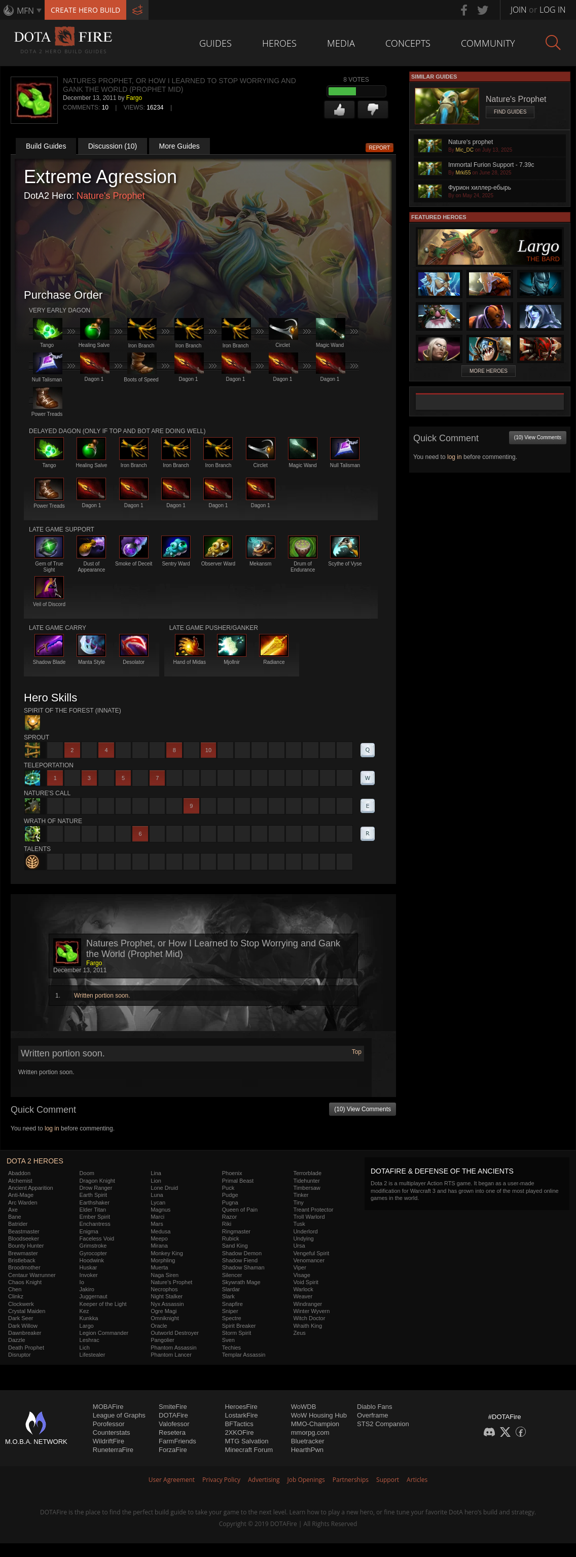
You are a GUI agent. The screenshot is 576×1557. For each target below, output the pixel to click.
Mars (157, 1224)
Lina (156, 1173)
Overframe (372, 1415)
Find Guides (510, 112)
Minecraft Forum (249, 1450)
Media (341, 43)
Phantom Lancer (171, 1355)
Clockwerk (21, 1304)
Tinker (300, 1195)
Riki (226, 1224)
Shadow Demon (242, 1253)
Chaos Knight (25, 1282)
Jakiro (87, 1289)
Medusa (160, 1231)
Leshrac (89, 1340)
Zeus (299, 1333)
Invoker (89, 1275)
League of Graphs (119, 1415)
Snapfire (232, 1304)
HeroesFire (241, 1406)
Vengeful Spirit (311, 1253)
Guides (215, 43)
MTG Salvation (246, 1441)
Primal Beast (238, 1181)
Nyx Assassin (167, 1304)
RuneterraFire (113, 1450)
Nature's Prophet (111, 196)
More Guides (179, 146)
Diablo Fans (374, 1406)
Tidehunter (306, 1181)
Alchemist (20, 1181)
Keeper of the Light (103, 1304)
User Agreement (172, 1479)
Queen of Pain (240, 1210)
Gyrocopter (93, 1253)
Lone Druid (164, 1188)
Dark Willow (23, 1326)
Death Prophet (26, 1347)
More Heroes (489, 371)
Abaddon (19, 1173)
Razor (229, 1217)
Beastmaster (24, 1231)
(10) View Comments (362, 1109)
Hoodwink (92, 1260)
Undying (303, 1238)
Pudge (230, 1195)
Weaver (302, 1296)
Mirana (159, 1246)
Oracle (159, 1326)
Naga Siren (164, 1275)
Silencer (232, 1275)
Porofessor (109, 1424)
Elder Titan (93, 1210)
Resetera (172, 1432)
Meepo (159, 1238)
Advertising (264, 1479)
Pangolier (162, 1340)
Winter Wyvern (311, 1311)
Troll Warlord (309, 1217)
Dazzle (16, 1340)
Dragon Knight (97, 1181)
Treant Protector (313, 1210)
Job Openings (306, 1479)
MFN (25, 10)
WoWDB (303, 1406)
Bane (14, 1217)
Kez (84, 1311)
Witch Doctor (309, 1318)
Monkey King (167, 1253)
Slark (228, 1296)
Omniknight (165, 1318)
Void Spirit (305, 1282)
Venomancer (309, 1260)
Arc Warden (23, 1202)
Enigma (89, 1231)
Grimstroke (93, 1246)
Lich (85, 1347)
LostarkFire (241, 1415)
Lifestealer (92, 1355)
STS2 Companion (383, 1424)
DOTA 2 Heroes (35, 1161)
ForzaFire (173, 1450)
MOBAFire (108, 1406)
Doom (87, 1173)
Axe (13, 1210)
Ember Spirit (95, 1217)
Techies (231, 1347)
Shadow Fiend (240, 1260)
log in (52, 1128)
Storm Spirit (236, 1333)
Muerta (159, 1267)
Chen (14, 1289)
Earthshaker (95, 1202)
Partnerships (351, 1479)
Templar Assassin (244, 1355)
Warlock (303, 1289)
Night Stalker (167, 1296)
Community (488, 43)
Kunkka (89, 1318)
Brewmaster (23, 1253)
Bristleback (21, 1260)
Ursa (299, 1246)
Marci (157, 1217)
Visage (301, 1275)
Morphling (163, 1260)
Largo (87, 1326)
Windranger (307, 1304)
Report (379, 148)
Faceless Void (97, 1238)
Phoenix (232, 1173)
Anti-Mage (20, 1195)
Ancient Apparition (30, 1188)
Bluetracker (308, 1441)
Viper (299, 1267)
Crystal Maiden (26, 1311)
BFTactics (239, 1424)
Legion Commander (104, 1333)
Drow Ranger (96, 1188)
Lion (156, 1181)
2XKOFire (239, 1432)
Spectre (231, 1318)
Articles (417, 1479)
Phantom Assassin (174, 1347)
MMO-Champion (315, 1424)
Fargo (134, 97)
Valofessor (174, 1424)
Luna (157, 1195)
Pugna (230, 1202)
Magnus (160, 1210)
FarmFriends (177, 1441)
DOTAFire (173, 1415)
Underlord (305, 1231)
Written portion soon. (102, 995)
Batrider (18, 1224)
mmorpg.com (310, 1432)
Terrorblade (307, 1173)
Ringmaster (236, 1231)
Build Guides (46, 146)
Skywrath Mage (241, 1282)
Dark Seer (20, 1318)
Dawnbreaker (24, 1333)
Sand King (235, 1246)
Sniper (230, 1311)
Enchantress (95, 1224)
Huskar (88, 1267)
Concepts (407, 43)
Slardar (231, 1289)
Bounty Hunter (26, 1246)
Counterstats (111, 1432)
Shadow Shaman (243, 1267)
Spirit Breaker (239, 1326)
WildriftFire (108, 1441)
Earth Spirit (93, 1195)
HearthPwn (307, 1450)
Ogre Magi (163, 1311)
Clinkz (15, 1296)
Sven (228, 1340)
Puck (228, 1188)
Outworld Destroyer (175, 1333)
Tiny (298, 1202)
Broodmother (24, 1267)
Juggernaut (93, 1296)
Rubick (230, 1238)
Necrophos (164, 1289)
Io (82, 1282)
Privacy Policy (221, 1479)
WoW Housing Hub (319, 1415)
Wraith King (307, 1326)
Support (387, 1479)
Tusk (299, 1224)
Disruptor (19, 1355)
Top (357, 1051)
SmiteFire (173, 1406)
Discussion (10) (112, 146)
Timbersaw (306, 1188)
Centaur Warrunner (32, 1275)
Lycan (158, 1202)
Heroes (279, 43)
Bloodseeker (23, 1238)
